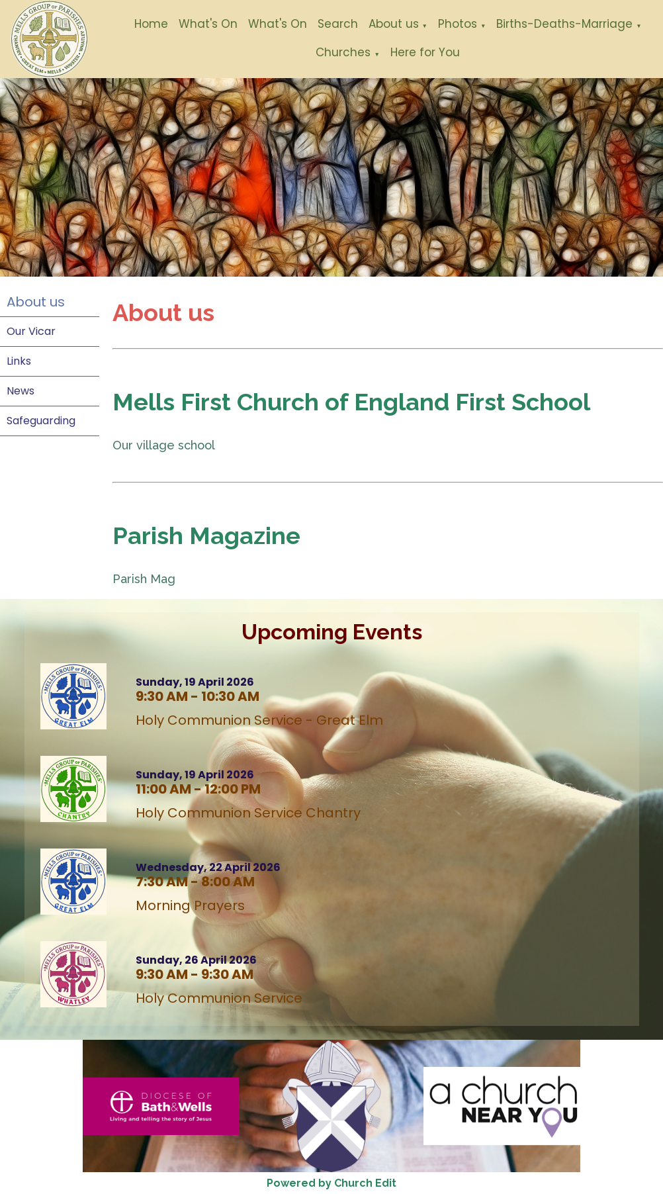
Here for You (425, 52)
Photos (457, 24)
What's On (208, 24)
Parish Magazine (206, 535)
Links (19, 361)
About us (394, 24)
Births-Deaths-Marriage (564, 24)
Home (151, 24)
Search (338, 24)
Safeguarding (41, 420)
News (20, 390)
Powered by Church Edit (331, 1183)
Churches (343, 52)
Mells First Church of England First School (351, 402)
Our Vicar (31, 331)
